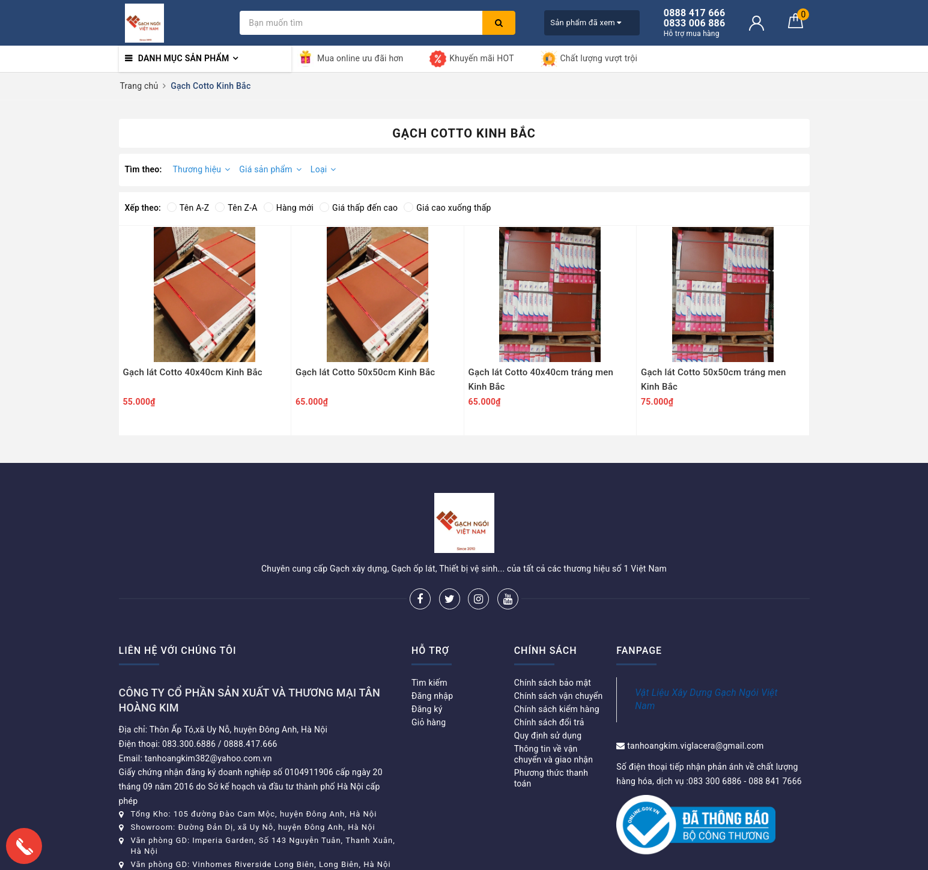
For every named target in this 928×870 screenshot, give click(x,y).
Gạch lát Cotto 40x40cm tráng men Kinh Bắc (541, 379)
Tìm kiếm (429, 682)
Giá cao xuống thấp (447, 208)
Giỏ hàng (428, 722)
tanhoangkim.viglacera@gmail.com (695, 746)
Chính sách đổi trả (549, 722)
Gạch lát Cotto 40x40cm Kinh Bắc (192, 372)
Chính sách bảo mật (552, 682)
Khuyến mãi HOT (471, 58)
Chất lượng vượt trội (589, 58)
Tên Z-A (236, 208)
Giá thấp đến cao (359, 208)
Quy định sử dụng (548, 735)
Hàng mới (289, 208)
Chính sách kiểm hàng (556, 709)
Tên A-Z (188, 208)
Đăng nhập (432, 696)
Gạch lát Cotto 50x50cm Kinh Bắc (365, 372)
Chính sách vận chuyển (558, 696)
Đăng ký (427, 709)
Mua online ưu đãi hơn (350, 58)
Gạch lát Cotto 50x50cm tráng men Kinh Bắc (713, 379)
